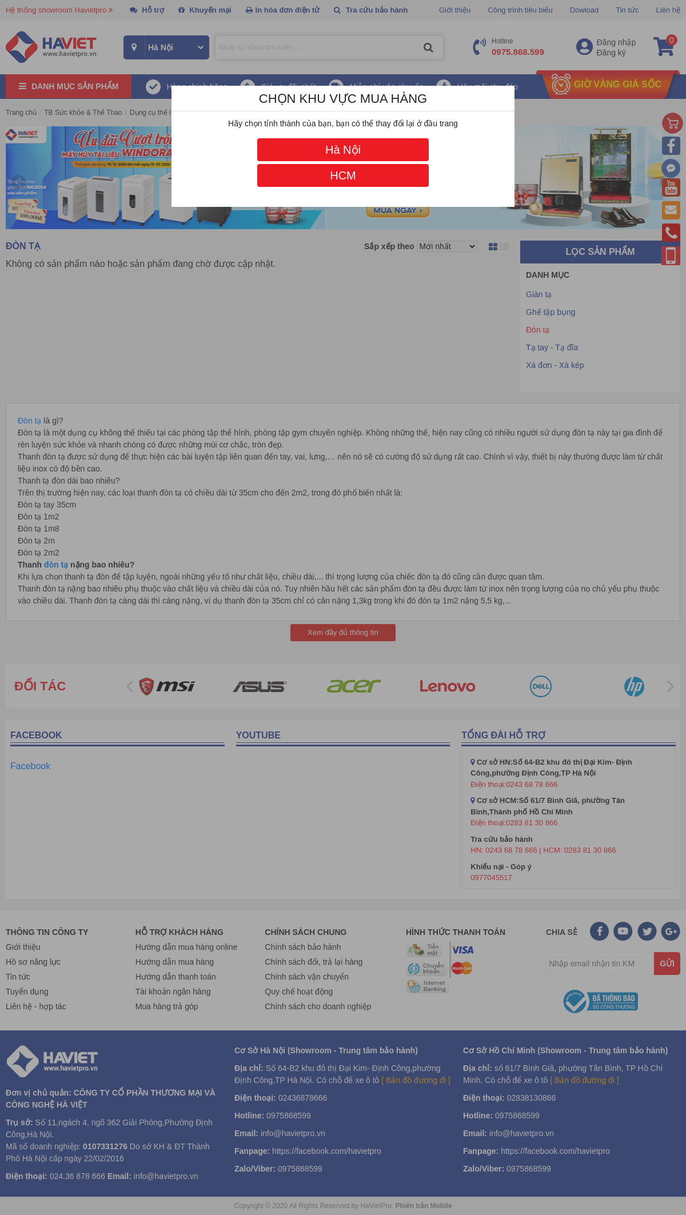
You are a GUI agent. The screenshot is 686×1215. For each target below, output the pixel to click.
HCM (343, 175)
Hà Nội (343, 149)
